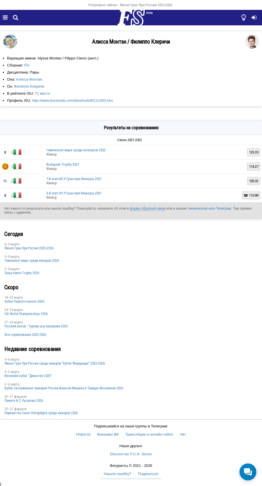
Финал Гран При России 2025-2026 (146, 5)
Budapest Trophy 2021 (62, 164)
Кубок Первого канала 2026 (24, 301)
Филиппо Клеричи (29, 86)
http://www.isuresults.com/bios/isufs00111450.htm (72, 100)
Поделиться (148, 474)
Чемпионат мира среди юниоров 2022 (76, 150)
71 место (42, 93)
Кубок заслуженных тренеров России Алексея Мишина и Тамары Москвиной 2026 (64, 388)
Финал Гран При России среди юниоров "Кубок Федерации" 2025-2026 (55, 363)
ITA (26, 65)
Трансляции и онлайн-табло (149, 434)
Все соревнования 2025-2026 (25, 335)
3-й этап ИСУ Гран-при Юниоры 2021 (74, 193)
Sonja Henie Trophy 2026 (22, 273)
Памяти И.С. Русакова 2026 (24, 401)
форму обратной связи (147, 208)
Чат (183, 434)
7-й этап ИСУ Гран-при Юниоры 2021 (74, 179)
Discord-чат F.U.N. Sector (131, 454)
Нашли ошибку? (117, 474)
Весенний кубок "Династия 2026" (28, 376)
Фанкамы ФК (108, 434)
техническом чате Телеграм (209, 208)
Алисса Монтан (29, 79)
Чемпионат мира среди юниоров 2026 (32, 261)
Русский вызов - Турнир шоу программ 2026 (36, 326)
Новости (83, 434)
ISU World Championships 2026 (26, 314)
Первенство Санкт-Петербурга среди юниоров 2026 (41, 413)
